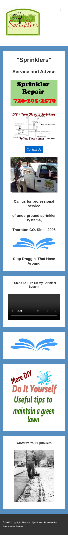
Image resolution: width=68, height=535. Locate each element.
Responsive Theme (13, 526)
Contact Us (34, 149)
